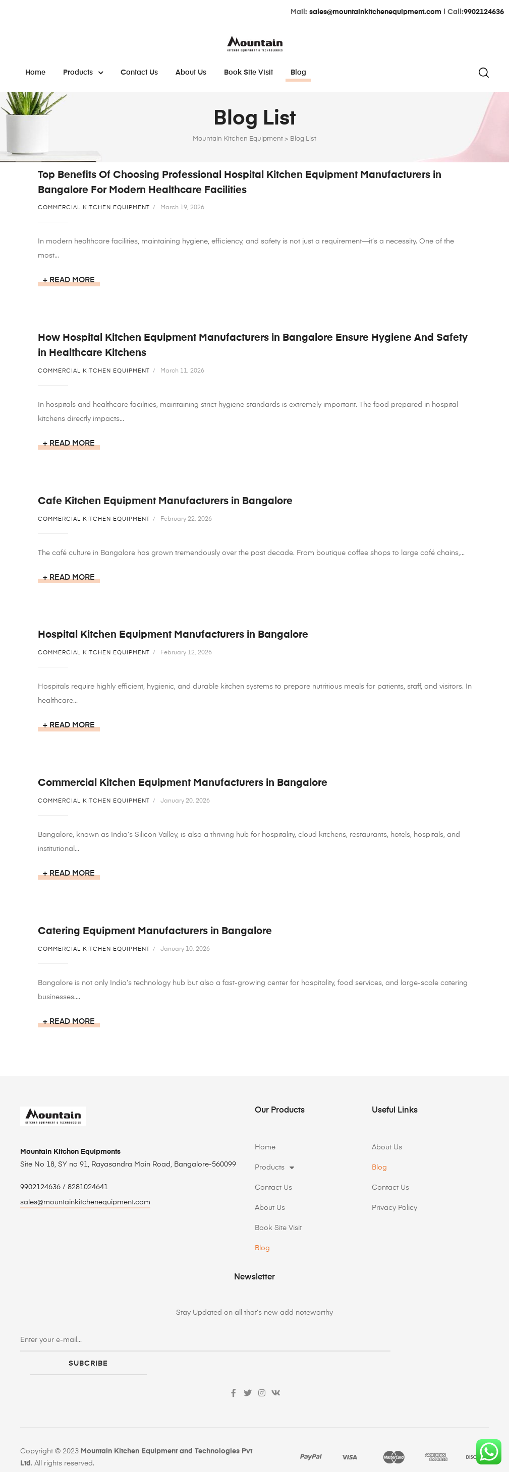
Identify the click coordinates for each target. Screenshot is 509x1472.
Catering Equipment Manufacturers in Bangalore (155, 938)
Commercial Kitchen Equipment (94, 207)
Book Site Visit (248, 72)
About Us (191, 72)
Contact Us (139, 72)
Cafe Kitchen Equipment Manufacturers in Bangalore (165, 504)
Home (35, 72)
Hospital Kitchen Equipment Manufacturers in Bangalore (173, 639)
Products (83, 73)
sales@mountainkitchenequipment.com (375, 12)
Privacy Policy (394, 1216)
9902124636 (484, 12)
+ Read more (69, 280)
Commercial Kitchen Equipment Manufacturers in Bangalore (182, 788)
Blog (298, 72)
